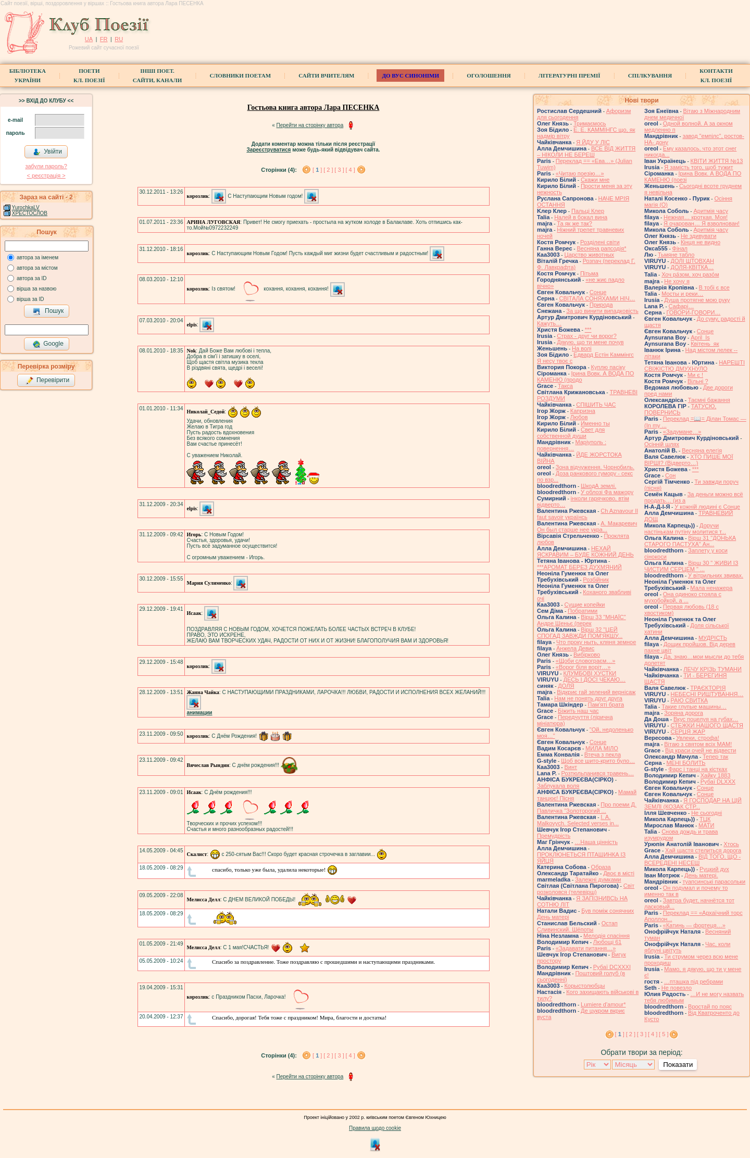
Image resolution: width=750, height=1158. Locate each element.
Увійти (47, 152)
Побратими (582, 611)
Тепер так (715, 756)
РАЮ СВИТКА (689, 700)
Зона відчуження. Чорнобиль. (595, 467)
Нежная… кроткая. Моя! (696, 217)
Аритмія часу (710, 211)
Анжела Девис (575, 648)
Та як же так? (574, 223)
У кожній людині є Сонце (707, 507)
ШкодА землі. (598, 486)
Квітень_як (705, 344)
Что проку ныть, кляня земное (596, 642)
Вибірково (586, 654)
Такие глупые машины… (694, 706)
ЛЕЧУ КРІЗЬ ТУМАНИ (712, 669)
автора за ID (32, 278)
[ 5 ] (663, 1034)
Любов (579, 417)
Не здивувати (698, 236)
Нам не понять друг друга (588, 698)
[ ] (317, 170)
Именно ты (595, 423)
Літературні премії (570, 75)
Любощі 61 (607, 942)
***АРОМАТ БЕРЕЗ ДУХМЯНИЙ (579, 567)
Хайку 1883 (716, 775)
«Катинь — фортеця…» (694, 925)
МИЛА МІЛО (601, 748)
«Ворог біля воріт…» (583, 667)
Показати (678, 1064)
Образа (601, 867)
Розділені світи (600, 242)
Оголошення (489, 75)
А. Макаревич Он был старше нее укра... (587, 526)
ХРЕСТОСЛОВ (29, 213)
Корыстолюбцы (584, 986)
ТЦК (704, 819)
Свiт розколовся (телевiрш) (585, 889)
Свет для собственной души (571, 432)
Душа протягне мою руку (697, 300)
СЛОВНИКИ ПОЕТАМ (240, 75)
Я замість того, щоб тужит (698, 167)
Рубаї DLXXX (718, 781)
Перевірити (47, 380)
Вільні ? (698, 381)
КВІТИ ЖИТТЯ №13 (717, 161)
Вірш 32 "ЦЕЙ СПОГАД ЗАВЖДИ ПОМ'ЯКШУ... (579, 632)
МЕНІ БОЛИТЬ (685, 763)
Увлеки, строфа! (697, 738)
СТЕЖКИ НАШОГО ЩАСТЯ (706, 725)
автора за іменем (37, 257)
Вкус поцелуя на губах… (706, 719)
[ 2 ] (328, 170)
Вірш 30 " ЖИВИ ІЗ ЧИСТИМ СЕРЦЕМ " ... (691, 566)
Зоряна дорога (683, 713)
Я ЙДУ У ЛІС (593, 142)
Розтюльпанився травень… (597, 773)
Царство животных (589, 254)
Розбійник (596, 579)
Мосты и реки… (682, 294)
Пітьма (589, 273)
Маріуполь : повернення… (571, 445)
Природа (601, 304)
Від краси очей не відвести (700, 750)
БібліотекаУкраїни (27, 75)
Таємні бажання (709, 400)
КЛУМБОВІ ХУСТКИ (589, 673)
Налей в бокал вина (580, 217)
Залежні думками (598, 879)
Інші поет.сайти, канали (157, 75)
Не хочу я (677, 281)
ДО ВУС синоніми (410, 75)
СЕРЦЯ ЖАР (687, 731)
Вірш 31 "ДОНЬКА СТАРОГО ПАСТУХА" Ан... (690, 541)
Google (48, 344)
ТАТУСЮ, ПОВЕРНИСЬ (680, 409)
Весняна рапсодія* (601, 248)
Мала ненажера (711, 588)
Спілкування (650, 75)
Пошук (48, 311)
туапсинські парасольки (713, 881)
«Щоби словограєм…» (586, 661)
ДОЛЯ (566, 686)
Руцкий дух (714, 869)
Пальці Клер (587, 211)
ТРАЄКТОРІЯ (708, 688)
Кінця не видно (700, 242)
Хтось (731, 844)
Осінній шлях (661, 444)
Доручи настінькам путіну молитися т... (685, 528)
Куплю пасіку (608, 367)
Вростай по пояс (710, 1006)
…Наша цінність (596, 842)
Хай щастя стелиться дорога (703, 850)
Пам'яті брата (606, 704)
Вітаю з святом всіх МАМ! (698, 744)
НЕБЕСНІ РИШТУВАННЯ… (706, 694)
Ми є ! (695, 375)
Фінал (680, 248)
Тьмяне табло (676, 254)
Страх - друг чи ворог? (587, 336)
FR (104, 39)
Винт (570, 767)
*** (588, 329)
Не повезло (676, 988)
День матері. (701, 875)
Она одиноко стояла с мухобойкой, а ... (682, 597)
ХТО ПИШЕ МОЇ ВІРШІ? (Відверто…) (688, 460)
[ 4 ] (350, 170)
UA (89, 39)
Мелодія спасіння (606, 936)
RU (119, 39)
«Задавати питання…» (586, 948)
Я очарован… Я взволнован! (702, 223)
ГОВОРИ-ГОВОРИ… (693, 312)
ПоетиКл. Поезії (89, 75)
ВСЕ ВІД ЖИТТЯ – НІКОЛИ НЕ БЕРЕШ (586, 151)
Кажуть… (549, 323)
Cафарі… (681, 306)
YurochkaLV (26, 207)
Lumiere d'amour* (603, 1004)
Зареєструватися (268, 150)
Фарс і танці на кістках (697, 769)
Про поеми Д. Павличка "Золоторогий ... (586, 807)
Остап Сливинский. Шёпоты (577, 926)
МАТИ (706, 825)
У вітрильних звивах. (715, 575)
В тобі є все (714, 287)
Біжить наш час (578, 711)
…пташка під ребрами (693, 981)
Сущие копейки (584, 604)
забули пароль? (46, 166)
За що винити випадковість (602, 311)
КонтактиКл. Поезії (715, 75)
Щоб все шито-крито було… (598, 761)
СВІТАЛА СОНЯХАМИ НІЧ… (597, 298)
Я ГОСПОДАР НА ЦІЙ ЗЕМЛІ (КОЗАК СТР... (693, 803)
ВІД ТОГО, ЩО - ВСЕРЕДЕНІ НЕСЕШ (692, 859)
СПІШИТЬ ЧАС (596, 404)
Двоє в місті (618, 873)
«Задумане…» (682, 432)
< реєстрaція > (46, 175)
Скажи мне (595, 180)
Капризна (582, 411)
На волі (582, 348)
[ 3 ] (339, 170)
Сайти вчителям (326, 75)
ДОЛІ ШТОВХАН (692, 261)
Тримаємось (589, 123)
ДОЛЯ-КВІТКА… (692, 267)
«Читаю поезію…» (580, 173)
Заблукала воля (558, 786)
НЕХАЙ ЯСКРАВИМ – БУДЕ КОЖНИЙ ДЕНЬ (585, 551)
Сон (670, 475)
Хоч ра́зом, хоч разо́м (690, 274)
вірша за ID (30, 299)
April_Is (700, 337)
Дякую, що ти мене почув (590, 342)
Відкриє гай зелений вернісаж (596, 692)
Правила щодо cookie (375, 1128)
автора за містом (37, 268)
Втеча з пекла (602, 754)
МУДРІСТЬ (712, 638)
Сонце (598, 292)
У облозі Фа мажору (607, 492)
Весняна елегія (702, 450)
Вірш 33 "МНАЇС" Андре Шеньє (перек (581, 620)
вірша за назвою (36, 289)
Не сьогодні (706, 813)
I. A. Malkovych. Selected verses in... (578, 820)
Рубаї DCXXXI (612, 967)
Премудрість (553, 836)
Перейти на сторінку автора (310, 125)
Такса (565, 386)
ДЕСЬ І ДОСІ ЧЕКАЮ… (594, 679)
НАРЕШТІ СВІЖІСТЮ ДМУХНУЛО (694, 365)
